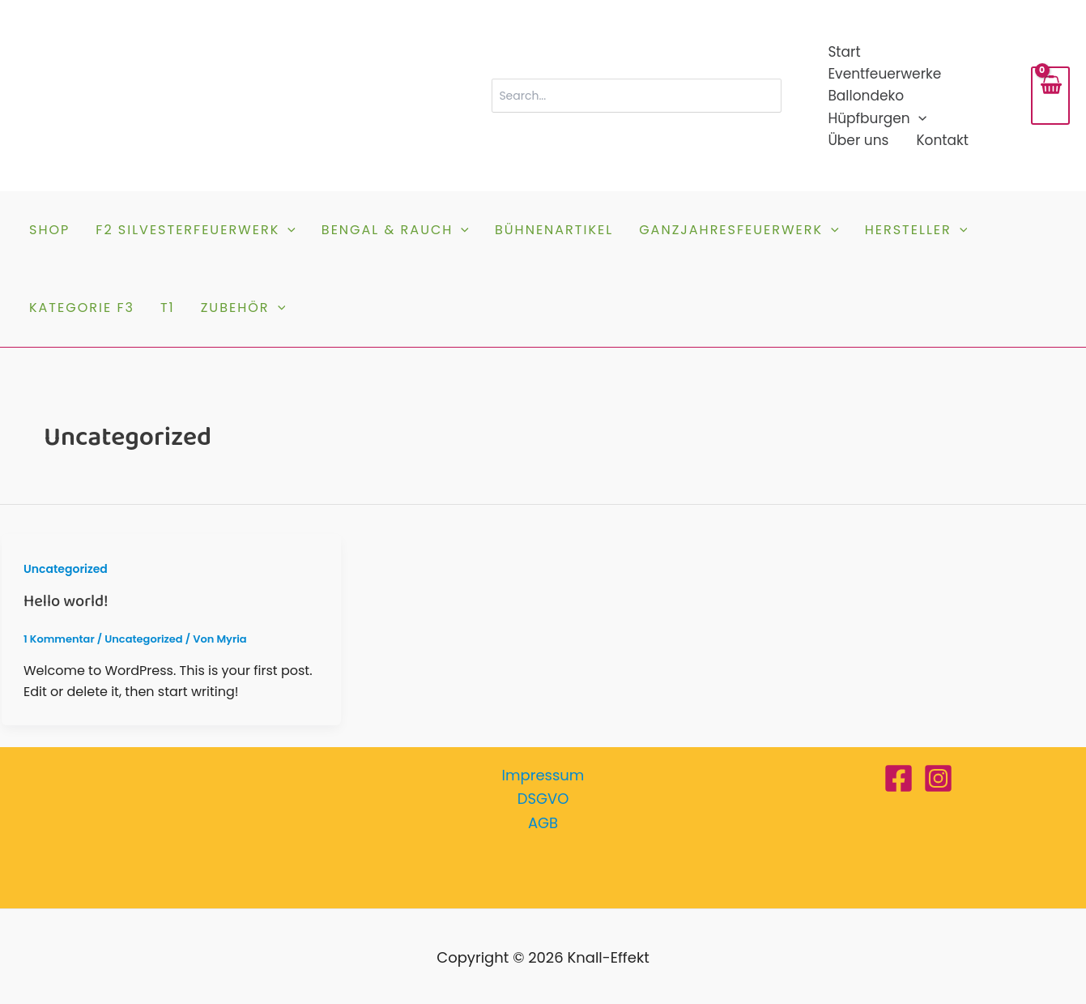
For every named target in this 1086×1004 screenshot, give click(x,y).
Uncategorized (65, 569)
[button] (918, 119)
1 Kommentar (59, 639)
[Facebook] (899, 778)
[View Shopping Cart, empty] (1050, 95)
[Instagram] (938, 778)
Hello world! (65, 601)
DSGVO (543, 798)
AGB (543, 823)
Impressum (543, 775)
